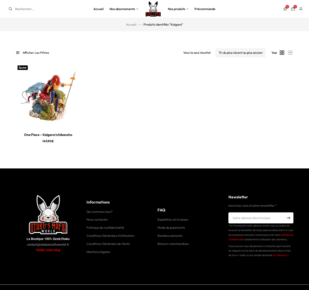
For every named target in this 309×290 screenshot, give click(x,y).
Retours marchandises (173, 244)
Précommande (205, 9)
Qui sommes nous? (100, 212)
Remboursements (169, 236)
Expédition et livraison (172, 220)
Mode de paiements (171, 228)
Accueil (98, 9)
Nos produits (178, 9)
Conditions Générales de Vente (108, 244)
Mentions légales (98, 252)
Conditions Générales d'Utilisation (110, 236)
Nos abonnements (124, 9)
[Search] (10, 9)
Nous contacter (97, 220)
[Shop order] (241, 53)
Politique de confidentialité (105, 228)
